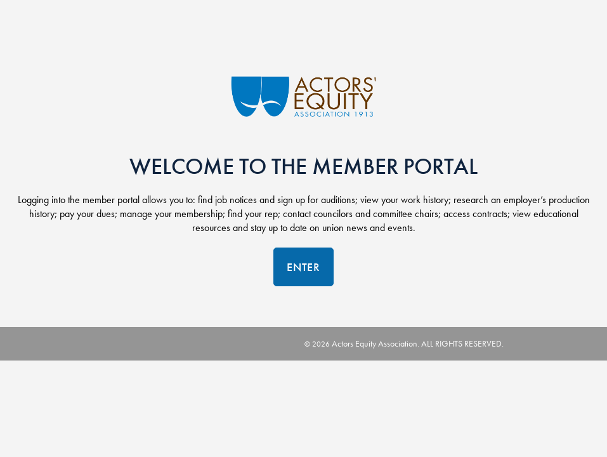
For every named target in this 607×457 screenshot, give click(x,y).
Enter (303, 267)
